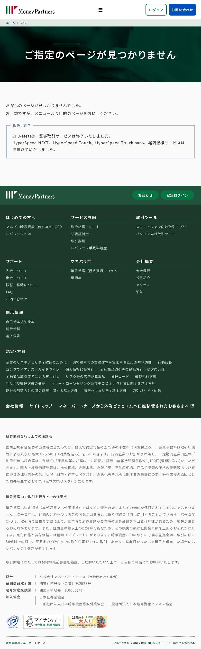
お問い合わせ (182, 9)
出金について (16, 277)
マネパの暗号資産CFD (34, 226)
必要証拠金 (80, 233)
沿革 (139, 291)
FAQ (9, 291)
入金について (16, 270)
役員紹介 (143, 277)
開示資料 (13, 328)
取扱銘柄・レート (85, 226)
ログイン (156, 9)
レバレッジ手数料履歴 (89, 247)
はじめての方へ (21, 217)
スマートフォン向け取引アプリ (161, 226)
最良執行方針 (146, 376)
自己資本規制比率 (20, 321)
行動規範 (165, 362)
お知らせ (145, 195)
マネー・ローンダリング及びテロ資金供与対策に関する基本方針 (103, 383)
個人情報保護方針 (79, 369)
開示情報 (15, 312)
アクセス (143, 284)
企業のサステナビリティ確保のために (36, 362)
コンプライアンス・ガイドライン (33, 369)
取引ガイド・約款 (147, 390)
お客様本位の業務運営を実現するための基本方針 (112, 362)
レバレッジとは (18, 233)
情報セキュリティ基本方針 (105, 390)
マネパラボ (81, 261)
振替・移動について (22, 284)
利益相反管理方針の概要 (26, 383)
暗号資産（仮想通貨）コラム (94, 270)
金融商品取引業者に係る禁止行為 (33, 376)
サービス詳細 (83, 217)
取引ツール (147, 217)
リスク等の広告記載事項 (85, 376)
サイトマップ (41, 406)
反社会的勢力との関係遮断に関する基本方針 (42, 390)
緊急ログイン (177, 195)
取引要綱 (78, 240)
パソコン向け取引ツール (156, 233)
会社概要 (145, 261)
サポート (14, 261)
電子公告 (13, 335)
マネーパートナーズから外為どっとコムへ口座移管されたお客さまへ (127, 406)
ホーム (10, 23)
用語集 (76, 277)
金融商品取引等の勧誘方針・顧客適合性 (132, 369)
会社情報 (15, 406)
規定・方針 (16, 351)
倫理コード (120, 376)
